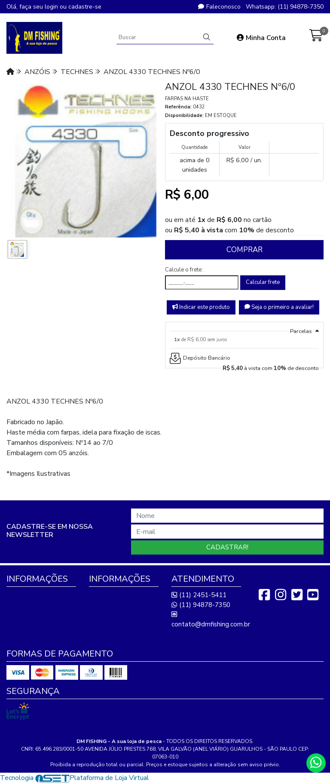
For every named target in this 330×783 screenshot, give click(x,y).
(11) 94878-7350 (200, 605)
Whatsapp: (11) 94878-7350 (285, 7)
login (52, 7)
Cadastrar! (227, 547)
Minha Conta (261, 38)
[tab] (244, 326)
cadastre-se (84, 7)
